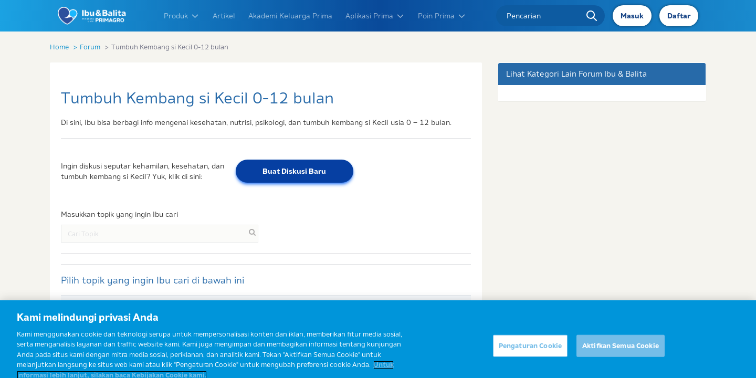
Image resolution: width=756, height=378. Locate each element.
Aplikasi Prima (375, 15)
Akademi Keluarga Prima (290, 15)
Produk (182, 15)
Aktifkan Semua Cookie (620, 352)
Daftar (678, 15)
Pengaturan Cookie (530, 352)
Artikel (224, 15)
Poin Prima (442, 15)
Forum (90, 47)
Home (59, 47)
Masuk (632, 15)
